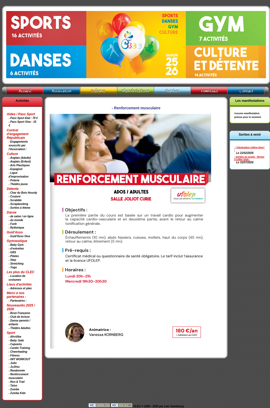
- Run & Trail (16, 381)
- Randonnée (17, 370)
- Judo (13, 363)
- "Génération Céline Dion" (249, 147)
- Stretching (16, 263)
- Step (12, 259)
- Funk (13, 223)
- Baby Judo (16, 340)
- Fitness (14, 355)
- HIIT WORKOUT (19, 359)
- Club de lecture (19, 316)
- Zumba (14, 389)
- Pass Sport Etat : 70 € (23, 118)
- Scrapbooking (18, 204)
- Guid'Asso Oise (19, 236)
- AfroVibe (15, 336)
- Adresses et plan (20, 288)
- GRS (12, 252)
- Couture (14, 196)
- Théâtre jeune (18, 184)
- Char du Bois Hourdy (23, 192)
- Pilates (14, 256)
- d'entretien (16, 248)
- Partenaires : (18, 300)
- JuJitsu (14, 366)
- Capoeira (15, 344)
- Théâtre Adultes (19, 328)
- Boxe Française (19, 313)
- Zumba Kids (17, 393)
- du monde (16, 220)
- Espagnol (15, 169)
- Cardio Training (19, 347)
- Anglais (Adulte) (20, 157)
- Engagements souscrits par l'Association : (18, 145)
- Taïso (13, 385)
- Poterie (14, 180)
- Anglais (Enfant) (20, 161)
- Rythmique (16, 227)
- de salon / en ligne (21, 216)
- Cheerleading (18, 351)
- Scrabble (15, 200)
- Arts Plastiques (19, 165)
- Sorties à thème (19, 207)
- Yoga (13, 267)
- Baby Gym (16, 244)
